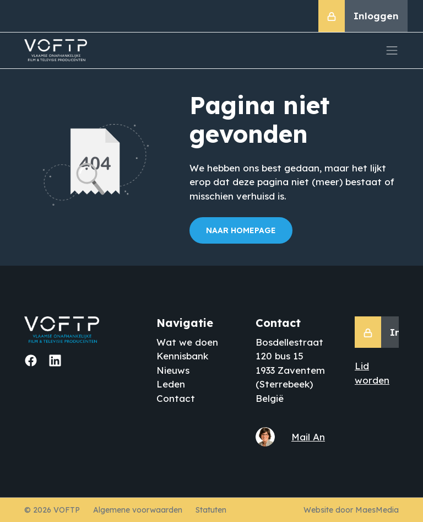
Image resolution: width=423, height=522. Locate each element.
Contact (175, 398)
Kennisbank (182, 356)
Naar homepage (241, 230)
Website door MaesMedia (351, 510)
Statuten (211, 510)
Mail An (308, 437)
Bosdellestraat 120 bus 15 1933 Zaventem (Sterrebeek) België (290, 370)
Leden (170, 384)
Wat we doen (187, 342)
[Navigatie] (392, 50)
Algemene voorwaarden (137, 510)
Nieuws (172, 370)
